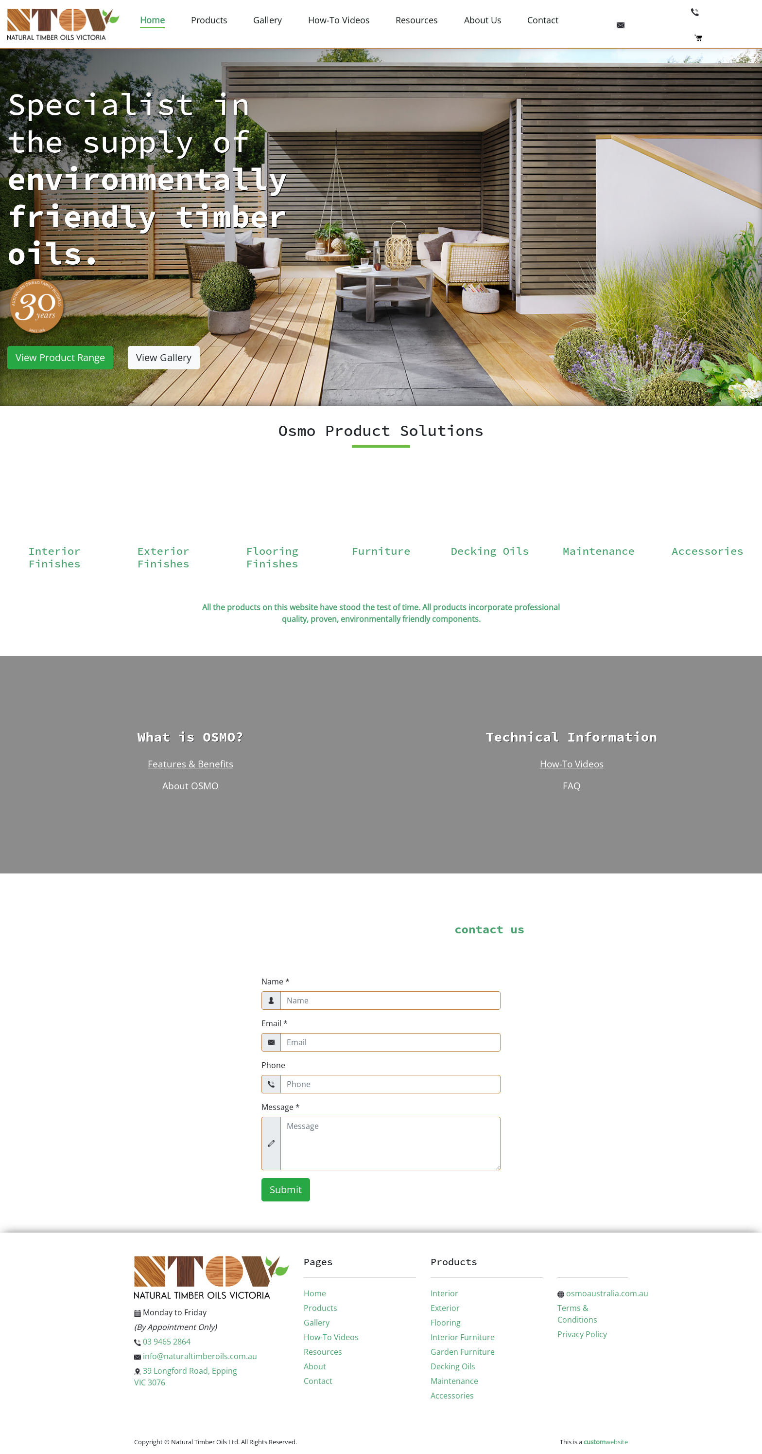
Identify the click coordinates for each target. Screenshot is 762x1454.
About (315, 1366)
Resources (417, 20)
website (606, 1441)
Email (274, 1023)
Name (275, 981)
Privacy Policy (582, 1334)
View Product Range (60, 357)
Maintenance (454, 1381)
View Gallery (163, 357)
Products (209, 20)
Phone (273, 1065)
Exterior (445, 1308)
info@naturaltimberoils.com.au (686, 24)
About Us (483, 20)
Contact (542, 20)
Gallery (267, 20)
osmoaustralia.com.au (602, 1293)
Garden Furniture (463, 1351)
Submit (286, 1189)
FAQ (572, 785)
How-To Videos (339, 20)
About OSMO (190, 785)
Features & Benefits (190, 763)
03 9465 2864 (723, 11)
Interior (444, 1293)
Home (152, 20)
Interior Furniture (463, 1337)
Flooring (446, 1322)
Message (280, 1107)
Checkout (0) (724, 37)
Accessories (452, 1395)
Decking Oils (453, 1366)
